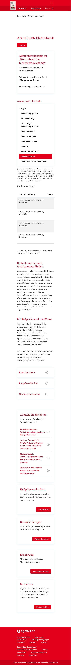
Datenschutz (22, 640)
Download (21, 642)
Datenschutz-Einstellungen (27, 647)
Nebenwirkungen (28, 136)
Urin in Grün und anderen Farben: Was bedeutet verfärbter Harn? (31, 470)
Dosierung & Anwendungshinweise (30, 125)
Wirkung (24, 146)
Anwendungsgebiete (30, 113)
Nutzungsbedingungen (40, 640)
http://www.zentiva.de (29, 80)
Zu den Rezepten (42, 539)
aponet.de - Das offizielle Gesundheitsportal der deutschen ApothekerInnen (27, 2)
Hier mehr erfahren (40, 571)
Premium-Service (23, 637)
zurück (22, 45)
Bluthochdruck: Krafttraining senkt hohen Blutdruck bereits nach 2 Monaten (31, 458)
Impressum (39, 637)
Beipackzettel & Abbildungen (33, 161)
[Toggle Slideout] (52, 3)
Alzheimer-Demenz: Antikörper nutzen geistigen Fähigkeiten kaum (32, 432)
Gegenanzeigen (28, 131)
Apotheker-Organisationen (27, 649)
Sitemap (44, 642)
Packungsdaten (28, 156)
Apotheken (36, 8)
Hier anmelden (42, 607)
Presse (45, 649)
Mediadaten (21, 652)
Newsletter (33, 655)
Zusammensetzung (29, 151)
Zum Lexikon (43, 509)
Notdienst (22, 8)
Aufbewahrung (27, 118)
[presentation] (52, 8)
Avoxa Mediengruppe (39, 652)
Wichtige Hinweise (29, 141)
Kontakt (33, 642)
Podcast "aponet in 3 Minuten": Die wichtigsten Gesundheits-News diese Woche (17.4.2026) (31, 444)
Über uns (20, 655)
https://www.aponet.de (26, 631)
